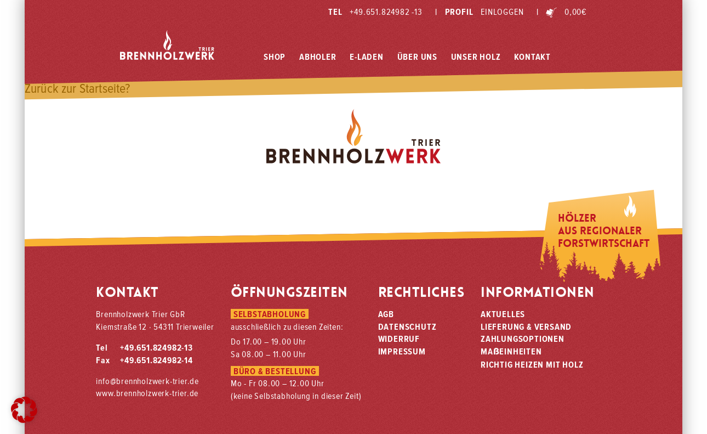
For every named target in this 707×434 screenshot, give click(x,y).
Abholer (318, 56)
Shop (275, 56)
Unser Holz (476, 56)
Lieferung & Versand (526, 326)
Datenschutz (407, 326)
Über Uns (417, 56)
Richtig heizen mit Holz (532, 364)
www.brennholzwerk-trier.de (147, 393)
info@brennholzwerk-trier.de (147, 381)
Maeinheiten (511, 351)
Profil (479, 11)
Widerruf (399, 338)
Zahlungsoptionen (523, 338)
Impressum (402, 351)
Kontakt (532, 56)
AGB (386, 314)
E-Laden (367, 56)
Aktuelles (503, 314)
